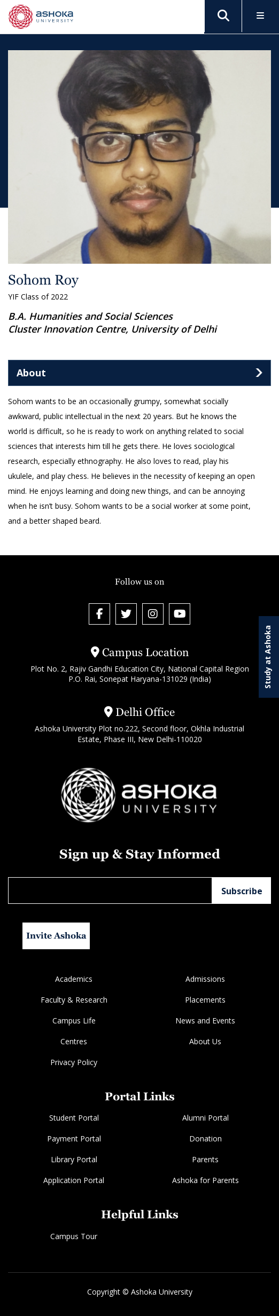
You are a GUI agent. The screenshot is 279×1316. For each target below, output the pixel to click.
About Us (205, 1041)
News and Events (205, 1020)
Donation (205, 1138)
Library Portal (74, 1159)
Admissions (205, 979)
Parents (205, 1159)
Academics (73, 979)
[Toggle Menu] (260, 16)
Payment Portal (74, 1138)
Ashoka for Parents (205, 1180)
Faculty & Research (74, 1000)
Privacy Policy (73, 1062)
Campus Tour (73, 1236)
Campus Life (74, 1020)
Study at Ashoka (267, 657)
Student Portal (74, 1118)
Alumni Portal (205, 1118)
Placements (205, 1000)
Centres (73, 1041)
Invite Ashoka (56, 936)
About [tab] (31, 372)
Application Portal (73, 1180)
